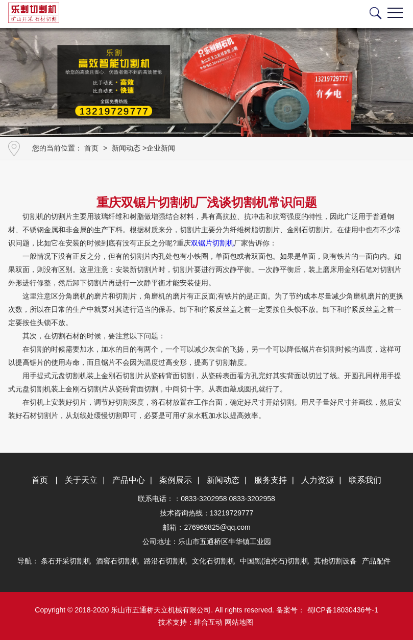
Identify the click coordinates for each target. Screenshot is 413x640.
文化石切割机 (213, 561)
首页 (91, 148)
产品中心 (128, 480)
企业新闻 (161, 148)
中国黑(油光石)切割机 (274, 561)
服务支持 (270, 480)
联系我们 (365, 480)
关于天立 (81, 480)
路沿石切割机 (165, 561)
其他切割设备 (335, 561)
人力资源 (317, 480)
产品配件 (376, 561)
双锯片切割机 (212, 243)
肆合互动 (208, 622)
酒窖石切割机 (117, 561)
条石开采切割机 (66, 561)
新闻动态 (126, 148)
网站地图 (239, 622)
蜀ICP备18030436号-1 (341, 610)
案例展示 (175, 480)
